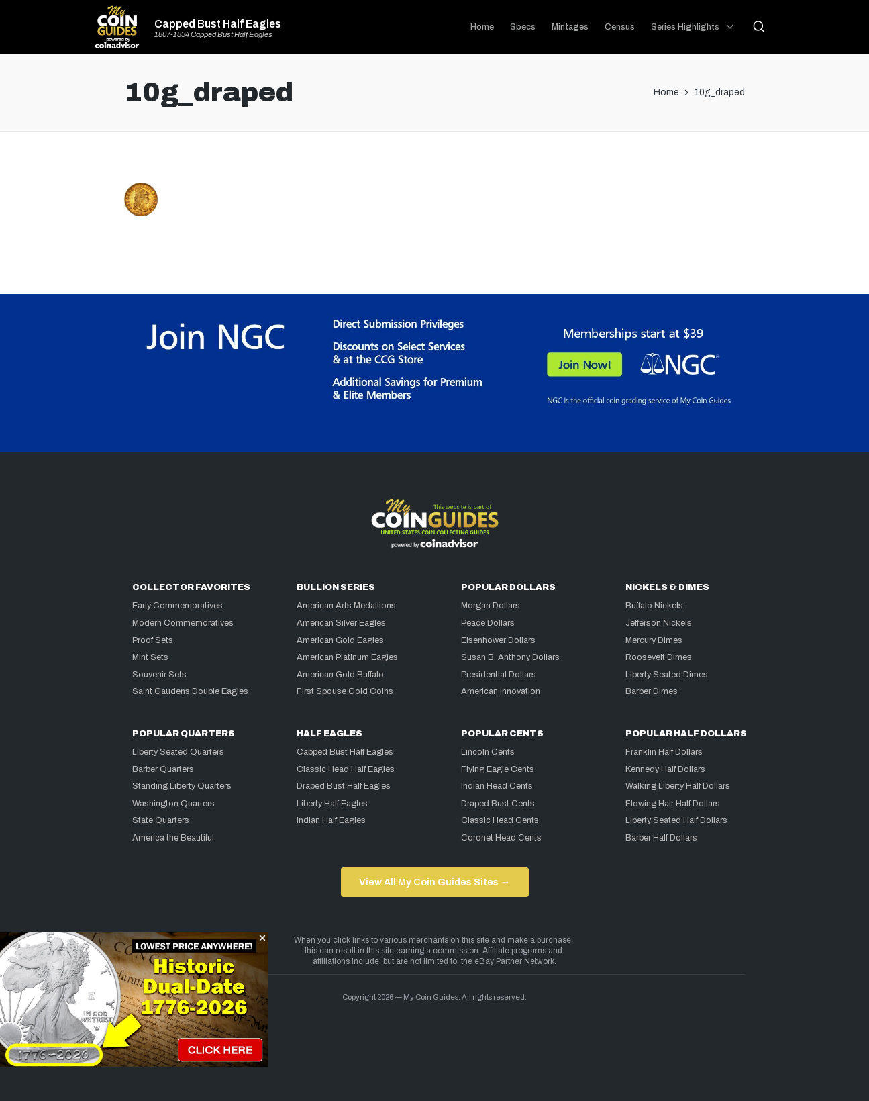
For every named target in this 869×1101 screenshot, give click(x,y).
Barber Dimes (651, 691)
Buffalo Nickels (654, 605)
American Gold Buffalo (340, 674)
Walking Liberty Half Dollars (677, 786)
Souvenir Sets (159, 674)
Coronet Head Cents (501, 838)
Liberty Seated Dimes (666, 674)
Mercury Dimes (653, 640)
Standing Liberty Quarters (182, 786)
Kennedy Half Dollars (665, 769)
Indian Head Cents (497, 786)
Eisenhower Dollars (498, 640)
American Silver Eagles (341, 623)
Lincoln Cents (488, 752)
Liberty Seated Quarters (178, 752)
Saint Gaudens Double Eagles (190, 691)
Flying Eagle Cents (497, 769)
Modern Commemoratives (183, 623)
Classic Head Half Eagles (346, 769)
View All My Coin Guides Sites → (434, 882)
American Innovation (500, 691)
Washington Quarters (173, 803)
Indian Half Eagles (331, 820)
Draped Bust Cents (498, 803)
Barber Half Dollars (661, 838)
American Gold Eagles (340, 640)
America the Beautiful (173, 838)
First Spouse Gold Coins (345, 691)
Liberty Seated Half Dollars (676, 820)
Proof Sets (152, 640)
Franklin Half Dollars (664, 752)
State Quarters (160, 820)
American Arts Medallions (346, 605)
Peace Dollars (488, 623)
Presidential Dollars (498, 674)
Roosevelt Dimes (658, 657)
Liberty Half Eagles (332, 803)
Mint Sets (150, 657)
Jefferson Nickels (658, 623)
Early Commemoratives (177, 605)
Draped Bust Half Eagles (344, 786)
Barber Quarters (163, 769)
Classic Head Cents (500, 820)
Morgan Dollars (490, 605)
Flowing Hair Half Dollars (672, 803)
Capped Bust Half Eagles (217, 24)
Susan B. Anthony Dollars (510, 657)
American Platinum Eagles (347, 657)
